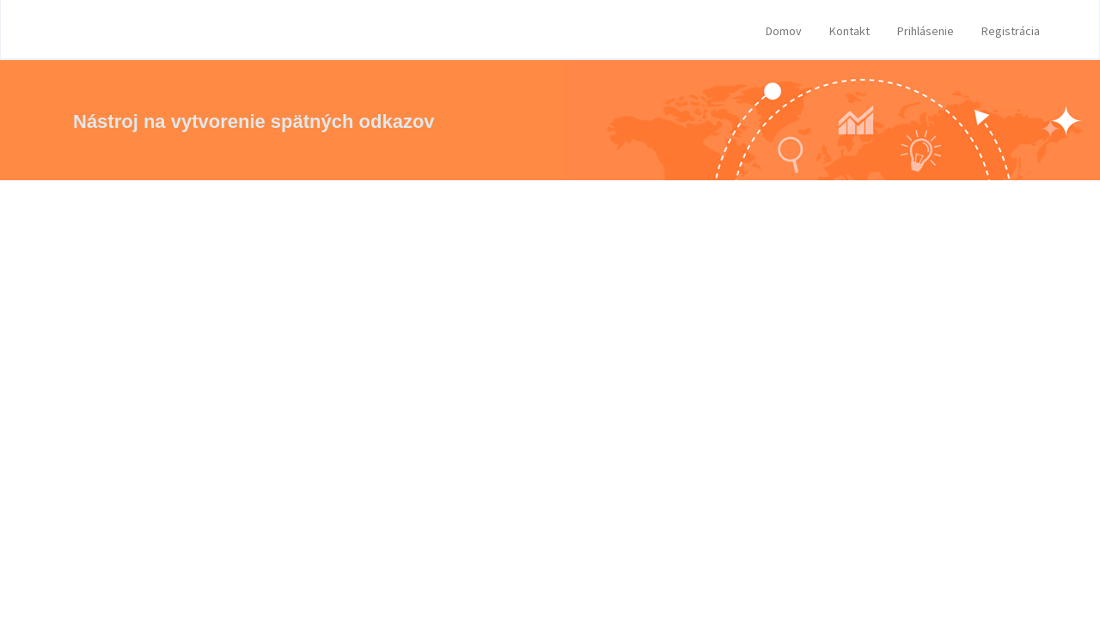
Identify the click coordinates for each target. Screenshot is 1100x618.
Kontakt (849, 31)
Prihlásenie (925, 31)
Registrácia (1010, 31)
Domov (784, 31)
